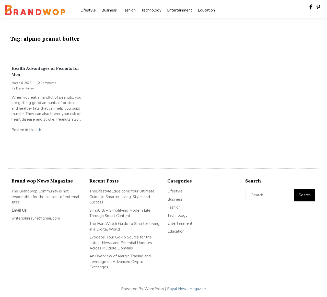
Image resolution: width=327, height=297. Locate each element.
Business (109, 10)
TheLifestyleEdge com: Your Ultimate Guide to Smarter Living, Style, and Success (122, 197)
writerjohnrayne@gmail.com (35, 218)
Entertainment (179, 10)
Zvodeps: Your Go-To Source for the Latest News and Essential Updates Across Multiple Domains (120, 243)
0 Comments (47, 83)
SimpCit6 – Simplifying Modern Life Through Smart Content (119, 213)
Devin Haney (25, 88)
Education (206, 10)
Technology (151, 10)
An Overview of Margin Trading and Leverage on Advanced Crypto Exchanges (120, 262)
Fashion (129, 10)
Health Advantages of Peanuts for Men (45, 71)
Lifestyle (88, 10)
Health (35, 129)
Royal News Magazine (186, 288)
